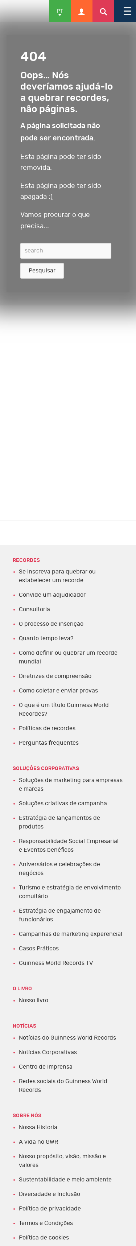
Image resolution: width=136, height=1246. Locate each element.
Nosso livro (33, 1000)
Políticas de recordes (47, 728)
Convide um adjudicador (52, 595)
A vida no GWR (38, 1142)
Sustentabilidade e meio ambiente (65, 1180)
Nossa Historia (38, 1127)
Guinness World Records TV (56, 963)
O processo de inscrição (51, 624)
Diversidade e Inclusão (49, 1194)
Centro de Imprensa (46, 1067)
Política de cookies (44, 1238)
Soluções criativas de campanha (63, 803)
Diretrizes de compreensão (55, 676)
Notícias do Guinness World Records (67, 1038)
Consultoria (34, 609)
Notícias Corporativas (48, 1052)
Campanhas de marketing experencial (70, 934)
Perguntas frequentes (49, 743)
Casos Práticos (39, 948)
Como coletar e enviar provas (58, 691)
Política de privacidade (50, 1209)
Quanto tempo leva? (46, 638)
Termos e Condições (46, 1223)
